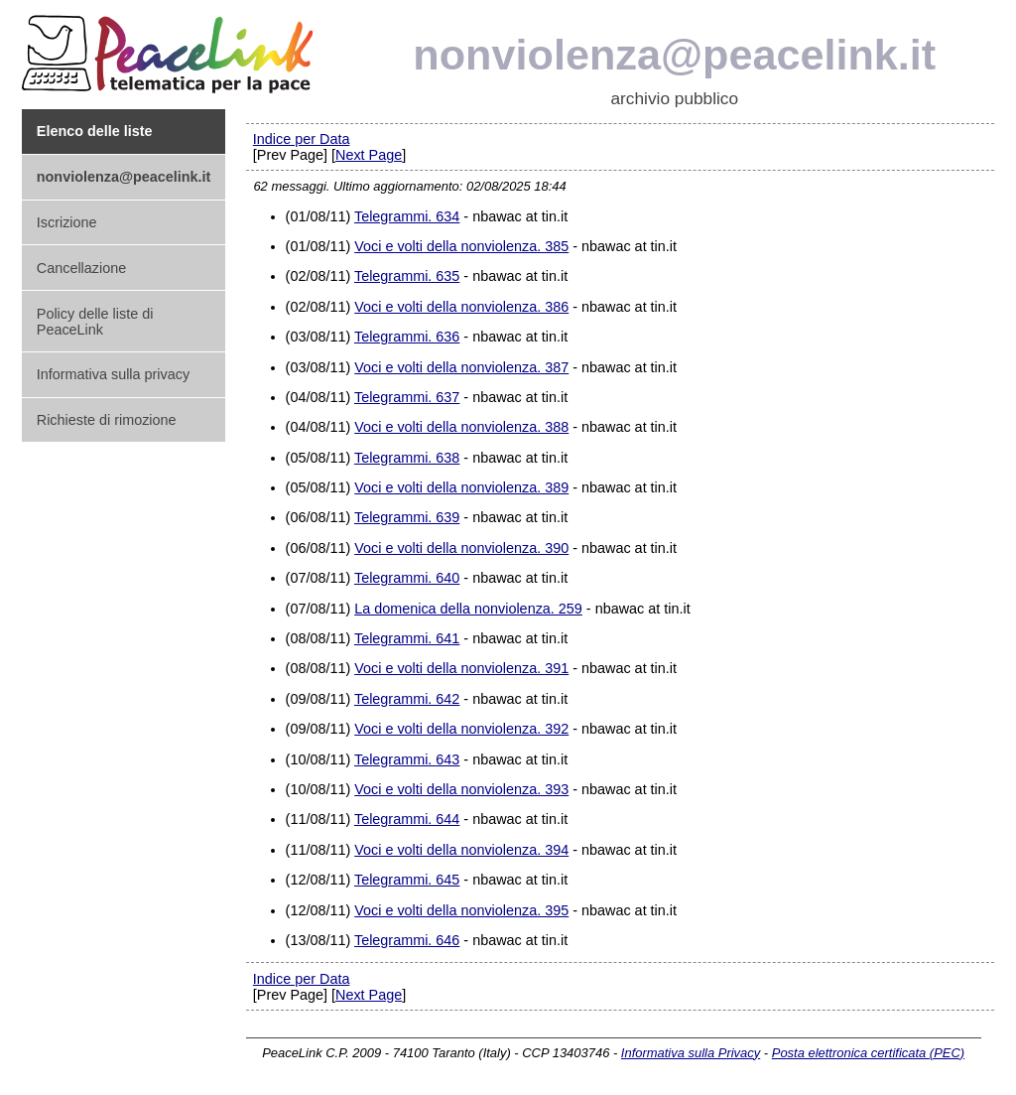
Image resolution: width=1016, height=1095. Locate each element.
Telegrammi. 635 (406, 276)
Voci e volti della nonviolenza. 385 (461, 246)
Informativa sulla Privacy (690, 1052)
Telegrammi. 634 (406, 216)
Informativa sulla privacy (113, 374)
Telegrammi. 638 (406, 458)
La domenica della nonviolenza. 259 (468, 608)
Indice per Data (301, 139)
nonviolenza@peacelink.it (674, 54)
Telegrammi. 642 (406, 699)
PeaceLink (170, 48)
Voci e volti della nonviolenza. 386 (461, 307)
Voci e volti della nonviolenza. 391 (461, 668)
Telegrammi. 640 (406, 578)
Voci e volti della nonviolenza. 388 (461, 427)
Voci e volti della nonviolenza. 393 (461, 789)
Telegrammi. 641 (406, 638)
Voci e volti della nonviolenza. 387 (461, 367)
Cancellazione (81, 268)
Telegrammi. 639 (406, 517)
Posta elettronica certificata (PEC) (868, 1052)
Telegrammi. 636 (406, 336)
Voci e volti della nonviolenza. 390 (461, 548)
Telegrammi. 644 (406, 819)
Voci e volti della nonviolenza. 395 (461, 910)
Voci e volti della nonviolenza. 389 (461, 487)
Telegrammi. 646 (406, 940)
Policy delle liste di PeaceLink (95, 322)
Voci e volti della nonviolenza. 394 (461, 850)
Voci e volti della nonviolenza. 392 (461, 729)
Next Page (368, 155)
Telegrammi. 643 (406, 759)
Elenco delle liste (95, 131)
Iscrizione (67, 222)
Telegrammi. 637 (406, 397)
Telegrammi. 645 (406, 880)
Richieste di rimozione (107, 420)
